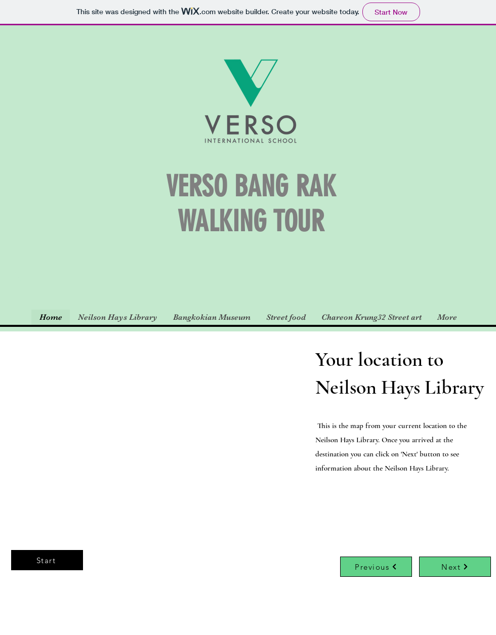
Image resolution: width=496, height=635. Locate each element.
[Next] (455, 567)
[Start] (47, 560)
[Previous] (376, 567)
